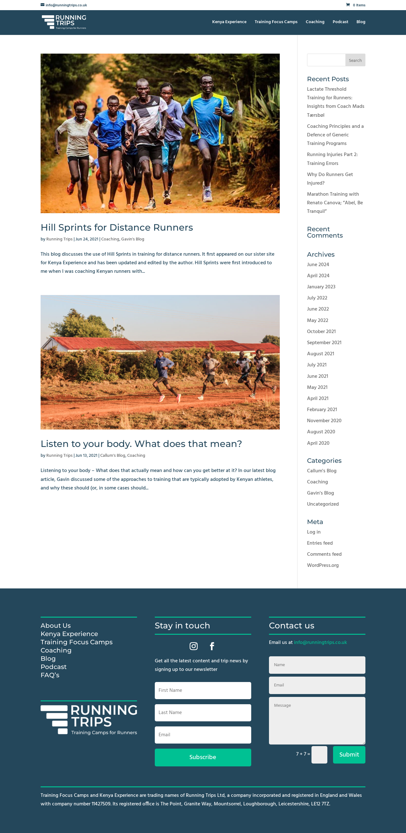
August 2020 (321, 432)
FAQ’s (50, 675)
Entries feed (320, 543)
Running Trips (59, 239)
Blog (361, 23)
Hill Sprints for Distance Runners (117, 227)
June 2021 (317, 376)
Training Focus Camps (276, 23)
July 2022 (317, 298)
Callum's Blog (112, 455)
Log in (314, 532)
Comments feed (324, 554)
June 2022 (318, 309)
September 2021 (324, 343)
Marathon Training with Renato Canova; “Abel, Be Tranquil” (335, 203)
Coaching (315, 23)
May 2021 (317, 388)
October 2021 (321, 332)
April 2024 (318, 276)
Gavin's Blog (132, 239)
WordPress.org (323, 565)
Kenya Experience (229, 23)
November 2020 (324, 421)
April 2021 (317, 399)
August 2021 (320, 354)
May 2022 (317, 321)
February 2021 (322, 410)
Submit (349, 755)
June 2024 (318, 265)
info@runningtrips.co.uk (320, 643)
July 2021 (316, 365)
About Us (56, 625)
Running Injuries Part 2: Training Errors (332, 159)
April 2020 (318, 443)
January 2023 (321, 287)
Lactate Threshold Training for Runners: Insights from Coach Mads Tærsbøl (335, 102)
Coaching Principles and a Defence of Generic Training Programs (335, 135)
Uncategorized (323, 504)
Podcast (340, 23)
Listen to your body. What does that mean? (141, 443)
